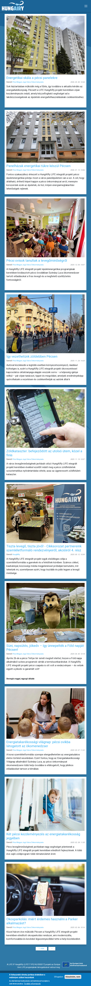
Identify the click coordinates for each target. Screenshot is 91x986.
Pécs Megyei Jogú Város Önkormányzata (28, 82)
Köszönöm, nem (73, 978)
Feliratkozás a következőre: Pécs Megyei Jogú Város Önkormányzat (6, 953)
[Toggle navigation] (86, 6)
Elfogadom (58, 978)
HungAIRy (16, 554)
